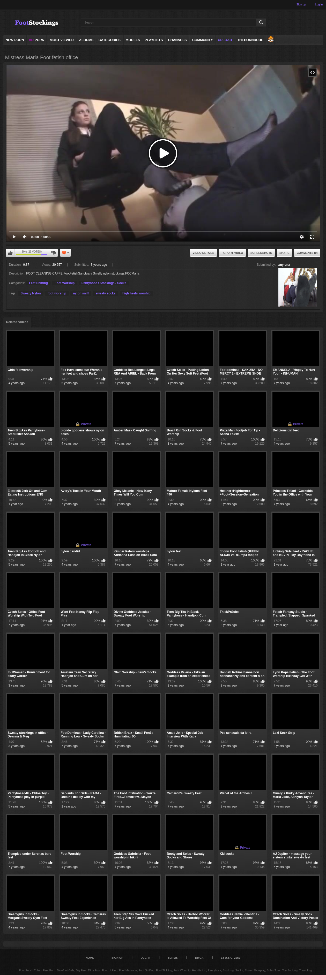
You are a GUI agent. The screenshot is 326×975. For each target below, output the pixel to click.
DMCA (199, 957)
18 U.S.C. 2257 (230, 957)
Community (202, 40)
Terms (173, 957)
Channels (177, 40)
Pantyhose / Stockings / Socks (104, 283)
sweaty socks (105, 293)
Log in (319, 4)
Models (133, 40)
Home (90, 957)
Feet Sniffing (38, 283)
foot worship (57, 293)
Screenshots (261, 252)
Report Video (232, 252)
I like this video (10, 253)
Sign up (301, 4)
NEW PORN (14, 40)
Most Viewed (61, 40)
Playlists (154, 40)
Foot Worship (65, 283)
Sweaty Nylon (31, 293)
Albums (86, 40)
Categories (110, 40)
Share (284, 252)
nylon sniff (81, 293)
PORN (36, 40)
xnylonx (284, 264)
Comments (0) (307, 252)
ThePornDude (250, 40)
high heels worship (136, 293)
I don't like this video (53, 253)
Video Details (203, 252)
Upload (225, 40)
